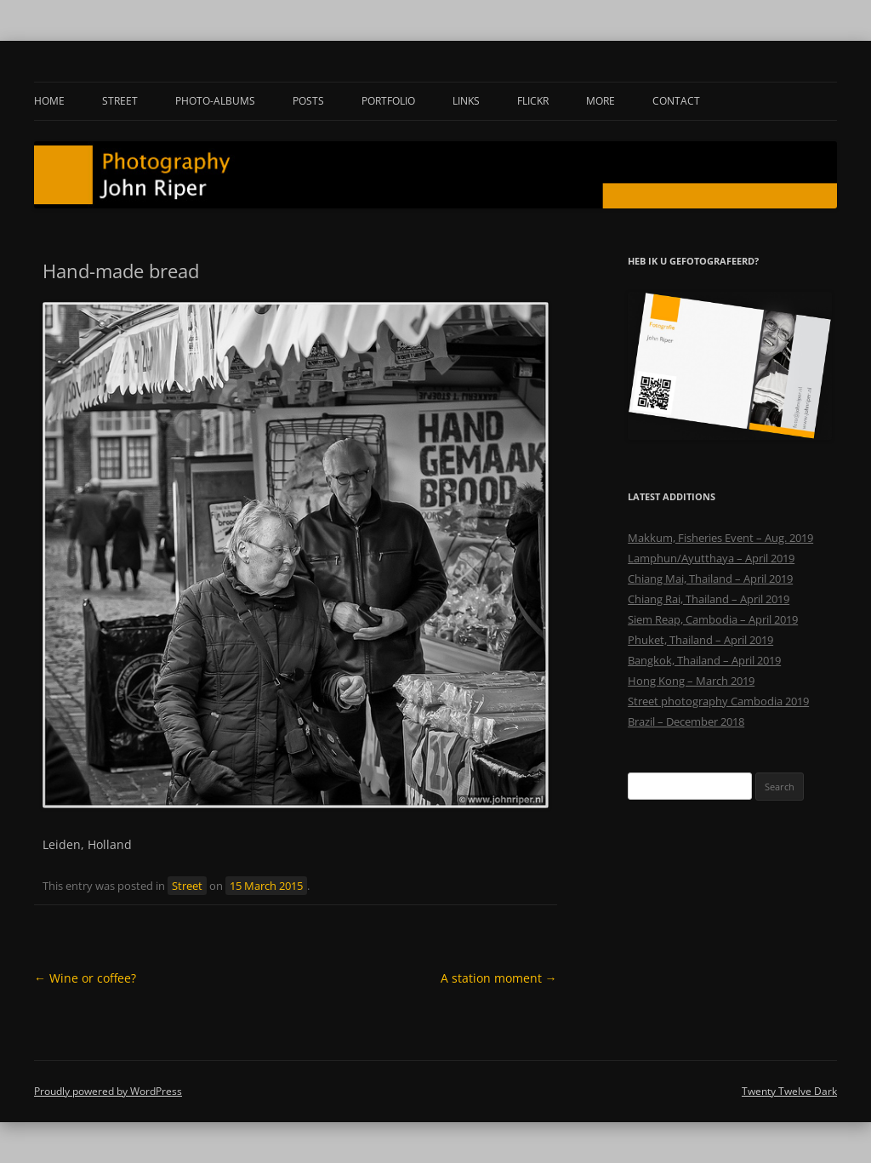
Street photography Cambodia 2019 (718, 701)
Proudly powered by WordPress (108, 1091)
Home (49, 101)
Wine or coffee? (85, 978)
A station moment (499, 978)
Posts (308, 101)
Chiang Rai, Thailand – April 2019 (708, 599)
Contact (676, 101)
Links (466, 101)
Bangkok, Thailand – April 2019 (704, 660)
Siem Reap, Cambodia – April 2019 (713, 619)
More (600, 101)
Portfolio (388, 101)
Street (120, 101)
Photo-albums (215, 101)
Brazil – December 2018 (686, 721)
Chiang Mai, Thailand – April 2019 (710, 578)
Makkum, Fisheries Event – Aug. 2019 (720, 537)
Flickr (533, 101)
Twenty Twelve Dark (789, 1091)
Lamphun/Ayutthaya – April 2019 (711, 558)
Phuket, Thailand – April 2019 (700, 639)
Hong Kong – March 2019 (691, 680)
